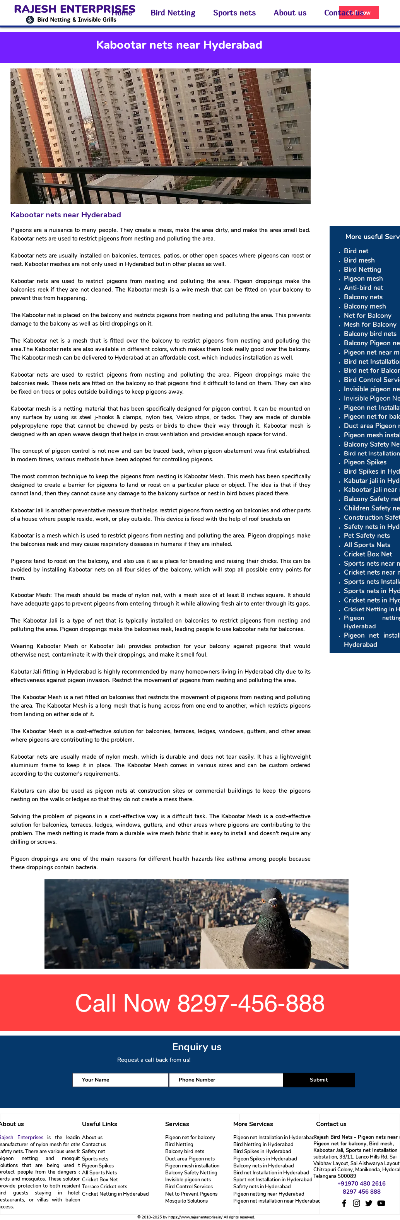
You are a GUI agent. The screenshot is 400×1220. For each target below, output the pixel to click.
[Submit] (319, 1080)
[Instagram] (356, 1203)
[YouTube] (381, 1203)
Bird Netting (179, 1144)
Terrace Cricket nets (104, 1186)
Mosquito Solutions (186, 1201)
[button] (176, 12)
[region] (197, 924)
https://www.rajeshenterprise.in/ (195, 1217)
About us (92, 1137)
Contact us (94, 1144)
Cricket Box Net (100, 1179)
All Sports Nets (99, 1172)
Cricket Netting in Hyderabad (115, 1194)
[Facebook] (344, 1203)
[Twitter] (369, 1203)
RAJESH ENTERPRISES (75, 9)
